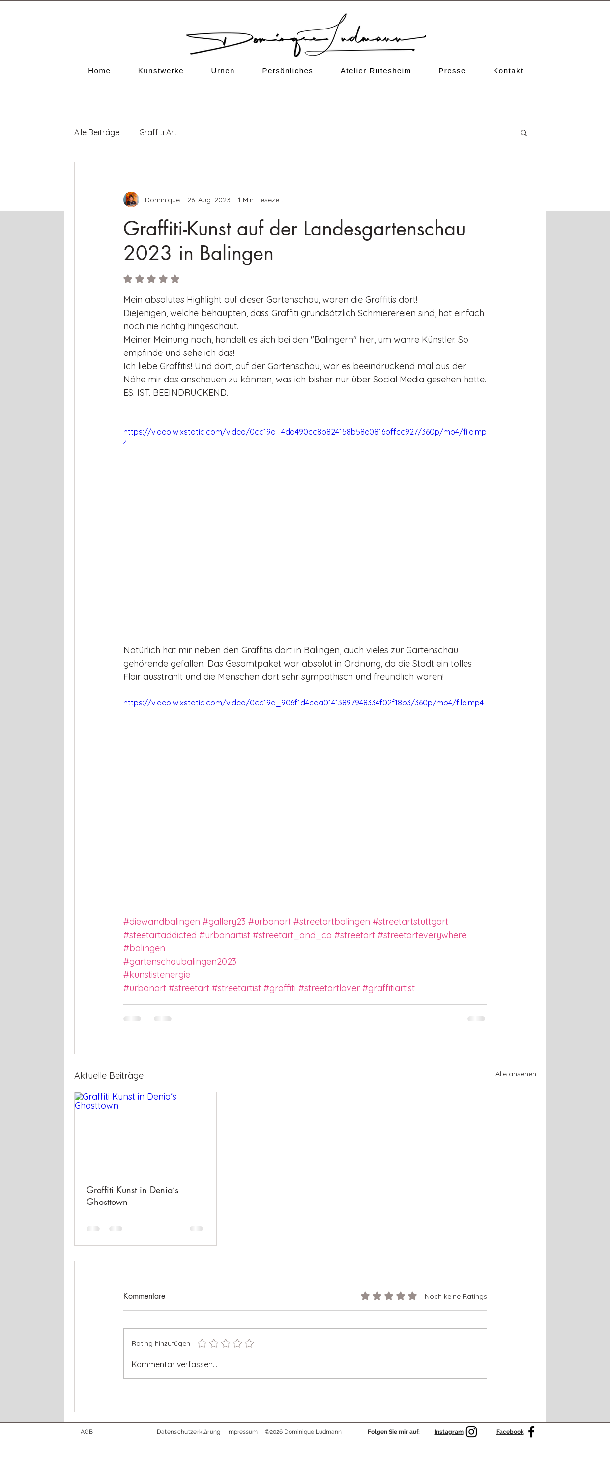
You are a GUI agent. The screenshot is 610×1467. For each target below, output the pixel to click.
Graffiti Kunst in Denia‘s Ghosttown (132, 1195)
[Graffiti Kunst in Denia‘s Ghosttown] (146, 1132)
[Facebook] (531, 1431)
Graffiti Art (158, 132)
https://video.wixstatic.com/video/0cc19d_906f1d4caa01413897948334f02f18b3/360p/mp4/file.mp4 (303, 702)
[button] (161, 70)
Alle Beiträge (96, 132)
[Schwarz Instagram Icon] (471, 1431)
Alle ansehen (515, 1073)
